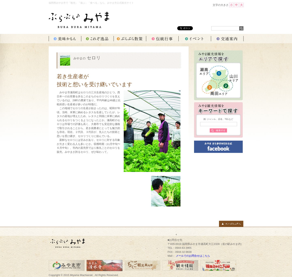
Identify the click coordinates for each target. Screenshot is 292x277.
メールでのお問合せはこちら (193, 255)
